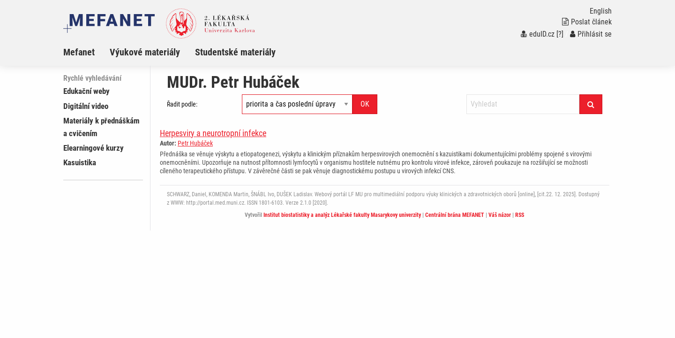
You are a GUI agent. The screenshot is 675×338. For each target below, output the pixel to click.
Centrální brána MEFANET (454, 215)
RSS (519, 215)
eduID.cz (538, 34)
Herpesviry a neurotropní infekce (213, 133)
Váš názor (499, 215)
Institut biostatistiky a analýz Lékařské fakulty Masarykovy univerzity (342, 215)
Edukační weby (86, 91)
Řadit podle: (182, 104)
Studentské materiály (235, 52)
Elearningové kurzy (93, 148)
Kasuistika (79, 162)
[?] (559, 34)
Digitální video (85, 106)
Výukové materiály (145, 52)
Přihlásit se (591, 34)
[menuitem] (86, 52)
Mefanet (79, 52)
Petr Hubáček (195, 143)
